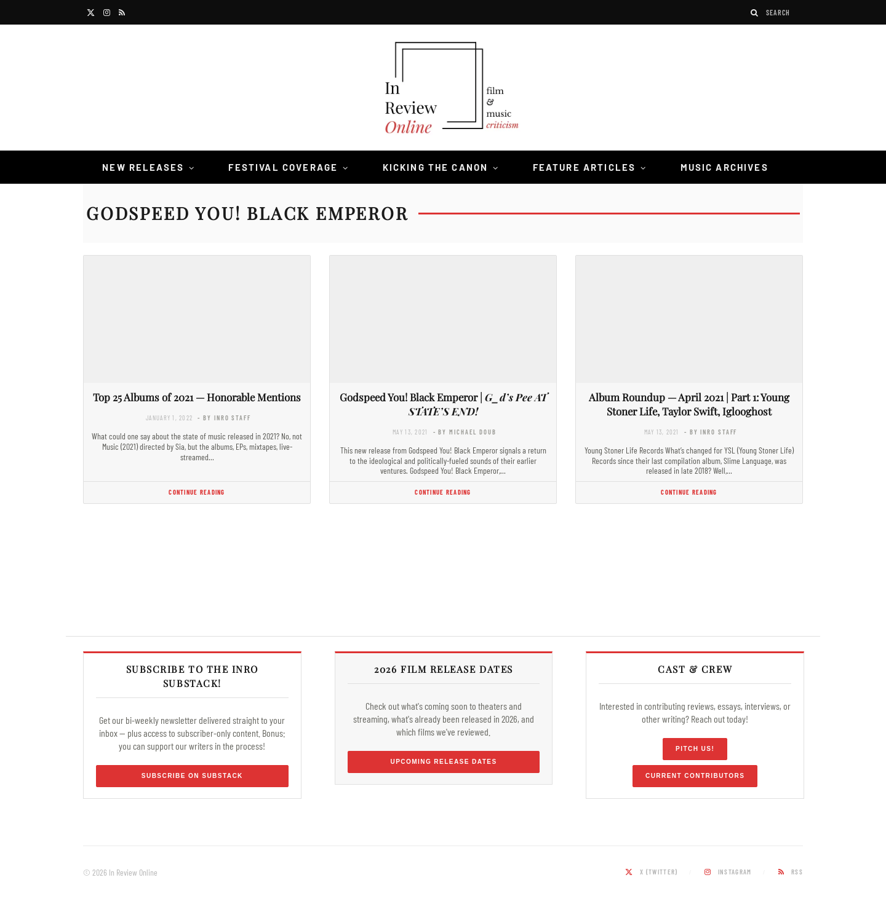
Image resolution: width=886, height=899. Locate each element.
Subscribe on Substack (192, 775)
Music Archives (724, 167)
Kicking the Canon (436, 167)
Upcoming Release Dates (443, 761)
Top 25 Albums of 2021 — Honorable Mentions (197, 397)
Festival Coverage (283, 167)
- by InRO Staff (224, 418)
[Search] (755, 13)
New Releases (143, 167)
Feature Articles (584, 167)
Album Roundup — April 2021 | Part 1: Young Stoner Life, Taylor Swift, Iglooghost (689, 404)
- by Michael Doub (465, 432)
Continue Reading (197, 492)
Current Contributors (694, 775)
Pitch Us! (695, 748)
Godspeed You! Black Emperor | (443, 404)
